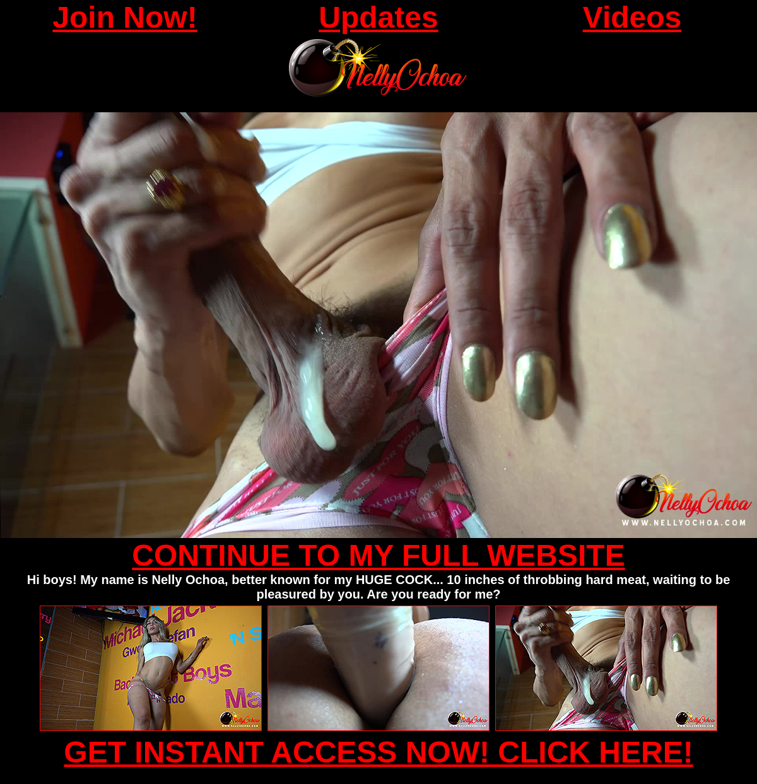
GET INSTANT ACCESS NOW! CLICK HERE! (378, 752)
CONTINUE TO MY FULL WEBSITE (378, 555)
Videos (632, 17)
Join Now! (124, 17)
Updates (378, 17)
